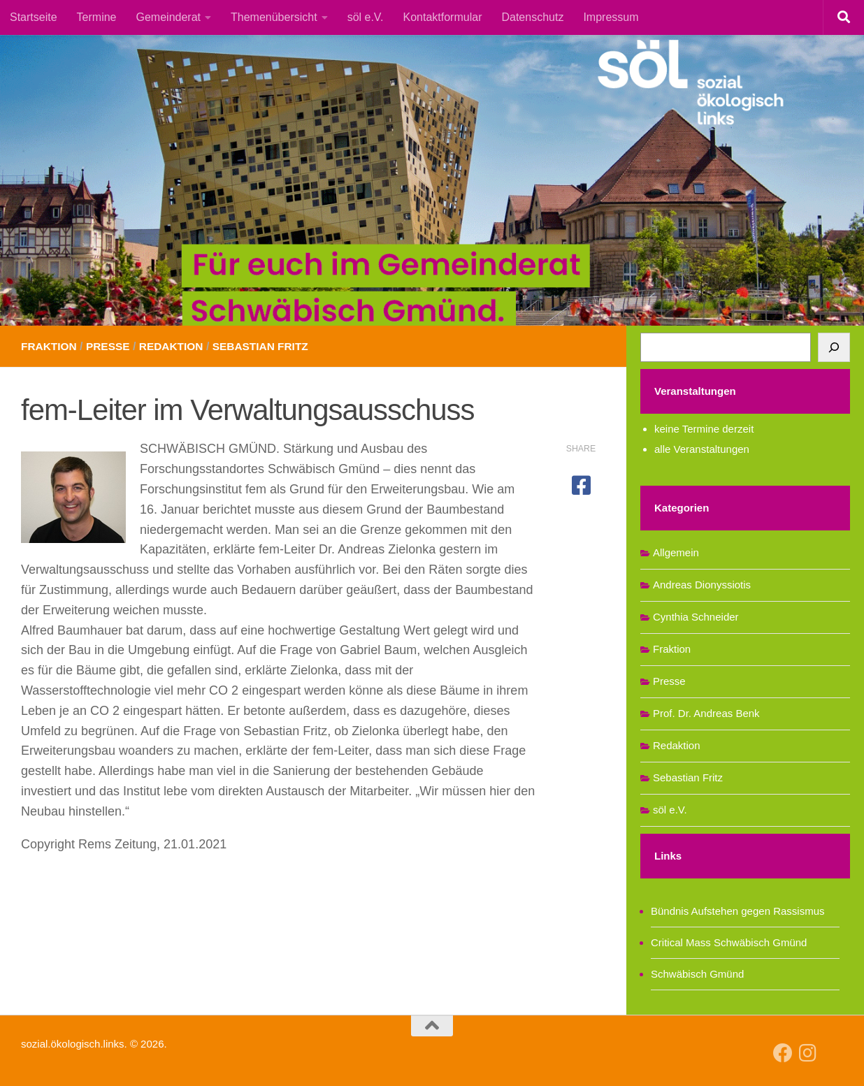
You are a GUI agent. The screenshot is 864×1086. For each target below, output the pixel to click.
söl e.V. (365, 17)
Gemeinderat (168, 17)
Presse (111, 346)
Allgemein (676, 552)
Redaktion (176, 346)
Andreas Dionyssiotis (702, 585)
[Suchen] (834, 347)
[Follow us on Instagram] (808, 1053)
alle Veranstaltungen (701, 449)
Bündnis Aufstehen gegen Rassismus (738, 911)
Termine (97, 17)
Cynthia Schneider (696, 617)
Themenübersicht (274, 17)
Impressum (610, 17)
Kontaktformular (442, 17)
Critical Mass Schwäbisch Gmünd (729, 942)
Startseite (33, 17)
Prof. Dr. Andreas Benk (706, 713)
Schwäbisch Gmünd (697, 974)
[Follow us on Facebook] (783, 1053)
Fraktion (50, 346)
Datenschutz (532, 17)
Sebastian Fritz (268, 346)
